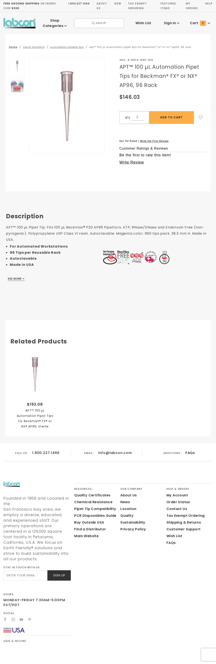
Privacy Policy (132, 526)
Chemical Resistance (92, 499)
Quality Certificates (90, 492)
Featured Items (167, 6)
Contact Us (175, 506)
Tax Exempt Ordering (136, 6)
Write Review (131, 159)
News (124, 499)
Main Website (85, 533)
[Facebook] (5, 605)
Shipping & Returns (183, 519)
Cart (200, 21)
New (116, 3)
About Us (100, 6)
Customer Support (182, 526)
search (99, 21)
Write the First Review (154, 137)
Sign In (171, 21)
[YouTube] (22, 605)
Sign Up (59, 561)
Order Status (177, 499)
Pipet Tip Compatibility (93, 506)
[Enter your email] (25, 561)
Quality (126, 512)
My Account (176, 492)
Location (127, 506)
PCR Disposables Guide (94, 512)
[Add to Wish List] (200, 114)
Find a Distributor (89, 526)
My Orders (191, 6)
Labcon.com (85, 658)
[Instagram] (13, 605)
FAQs (190, 450)
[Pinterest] (30, 605)
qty (127, 114)
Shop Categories (55, 21)
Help (209, 3)
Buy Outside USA (89, 519)
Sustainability (132, 519)
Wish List (143, 21)
